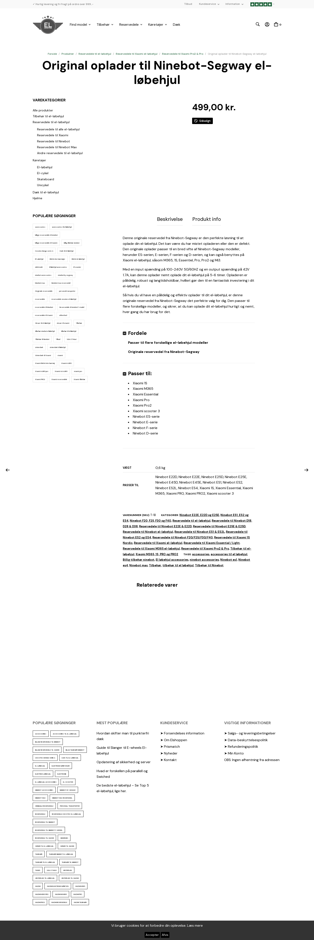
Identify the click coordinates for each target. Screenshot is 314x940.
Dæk (176, 24)
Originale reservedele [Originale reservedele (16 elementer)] (44, 291)
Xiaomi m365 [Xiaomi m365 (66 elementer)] (66, 363)
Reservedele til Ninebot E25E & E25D (219, 524)
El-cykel (42, 173)
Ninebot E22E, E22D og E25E (199, 513)
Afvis (165, 935)
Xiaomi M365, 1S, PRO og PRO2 (157, 552)
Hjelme (37, 198)
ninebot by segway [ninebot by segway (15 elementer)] (65, 275)
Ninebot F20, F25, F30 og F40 (150, 519)
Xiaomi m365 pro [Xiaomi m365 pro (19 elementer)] (41, 371)
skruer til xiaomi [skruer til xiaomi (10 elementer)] (63, 323)
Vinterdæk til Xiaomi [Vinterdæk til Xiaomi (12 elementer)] (43, 355)
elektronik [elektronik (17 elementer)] (39, 267)
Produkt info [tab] (206, 218)
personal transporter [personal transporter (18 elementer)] (67, 291)
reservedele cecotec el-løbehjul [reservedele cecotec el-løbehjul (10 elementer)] (63, 299)
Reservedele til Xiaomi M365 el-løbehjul (151, 547)
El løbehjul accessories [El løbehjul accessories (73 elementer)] (58, 267)
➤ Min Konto (234, 751)
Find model (78, 24)
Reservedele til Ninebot (53, 141)
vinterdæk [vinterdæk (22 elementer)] (39, 347)
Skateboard (45, 179)
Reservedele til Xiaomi (52, 135)
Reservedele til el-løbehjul (94, 54)
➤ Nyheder (168, 751)
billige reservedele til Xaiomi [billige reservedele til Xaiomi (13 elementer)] (46, 243)
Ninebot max (138, 564)
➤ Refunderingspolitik (241, 745)
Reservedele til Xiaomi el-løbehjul (136, 54)
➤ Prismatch (170, 745)
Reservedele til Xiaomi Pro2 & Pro (182, 54)
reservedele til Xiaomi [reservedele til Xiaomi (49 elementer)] (44, 315)
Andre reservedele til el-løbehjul (60, 153)
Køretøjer (155, 24)
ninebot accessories (204, 558)
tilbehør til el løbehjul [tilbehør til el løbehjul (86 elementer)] (68, 331)
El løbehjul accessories (172, 558)
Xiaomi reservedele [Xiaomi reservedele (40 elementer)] (59, 379)
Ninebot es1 (228, 558)
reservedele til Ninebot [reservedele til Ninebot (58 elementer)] (44, 307)
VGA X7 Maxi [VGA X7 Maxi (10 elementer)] (72, 339)
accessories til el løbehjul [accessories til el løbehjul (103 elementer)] (62, 227)
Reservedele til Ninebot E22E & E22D (165, 524)
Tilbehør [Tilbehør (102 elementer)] (79, 323)
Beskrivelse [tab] (170, 218)
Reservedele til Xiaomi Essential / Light (212, 541)
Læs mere (195, 925)
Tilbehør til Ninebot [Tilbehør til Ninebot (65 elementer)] (42, 339)
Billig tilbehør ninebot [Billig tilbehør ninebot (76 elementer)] (71, 243)
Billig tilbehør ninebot (138, 558)
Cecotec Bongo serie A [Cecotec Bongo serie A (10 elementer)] (44, 251)
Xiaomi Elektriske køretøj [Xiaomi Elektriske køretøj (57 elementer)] (45, 363)
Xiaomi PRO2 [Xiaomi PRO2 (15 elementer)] (40, 379)
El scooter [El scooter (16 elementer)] (77, 267)
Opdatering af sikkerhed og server (124, 760)
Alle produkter (43, 110)
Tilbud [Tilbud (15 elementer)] (58, 339)
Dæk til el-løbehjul (46, 192)
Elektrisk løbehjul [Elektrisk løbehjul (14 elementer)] (78, 259)
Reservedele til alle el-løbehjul (58, 129)
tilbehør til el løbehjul (178, 564)
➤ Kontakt (168, 758)
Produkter (67, 54)
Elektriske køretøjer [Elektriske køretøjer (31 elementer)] (57, 259)
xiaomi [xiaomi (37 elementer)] (60, 355)
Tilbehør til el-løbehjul (48, 116)
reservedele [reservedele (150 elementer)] (40, 299)
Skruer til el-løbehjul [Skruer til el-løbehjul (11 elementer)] (42, 323)
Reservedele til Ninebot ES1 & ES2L (199, 530)
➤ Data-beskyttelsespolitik (246, 738)
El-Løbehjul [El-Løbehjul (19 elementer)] (39, 259)
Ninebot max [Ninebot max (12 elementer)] (40, 283)
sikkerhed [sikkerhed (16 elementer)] (63, 315)
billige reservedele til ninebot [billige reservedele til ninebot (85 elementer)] (46, 235)
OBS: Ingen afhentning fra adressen (252, 758)
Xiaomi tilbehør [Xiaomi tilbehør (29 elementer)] (79, 379)
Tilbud (188, 4)
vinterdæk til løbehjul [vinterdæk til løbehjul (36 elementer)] (57, 347)
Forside (52, 54)
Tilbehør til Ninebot (209, 564)
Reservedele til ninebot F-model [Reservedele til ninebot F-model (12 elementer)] (72, 307)
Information (232, 4)
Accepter (152, 935)
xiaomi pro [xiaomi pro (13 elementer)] (78, 371)
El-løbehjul (44, 167)
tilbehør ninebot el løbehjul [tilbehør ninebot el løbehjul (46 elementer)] (45, 331)
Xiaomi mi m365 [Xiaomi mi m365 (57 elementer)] (61, 371)
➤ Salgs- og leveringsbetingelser (250, 731)
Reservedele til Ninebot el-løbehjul (148, 530)
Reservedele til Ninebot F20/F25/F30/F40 (182, 536)
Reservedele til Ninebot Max (57, 147)
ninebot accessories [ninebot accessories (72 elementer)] (43, 275)
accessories (200, 552)
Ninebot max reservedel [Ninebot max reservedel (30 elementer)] (60, 283)
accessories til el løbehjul (229, 552)
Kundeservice (207, 4)
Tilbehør (103, 24)
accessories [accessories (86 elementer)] (40, 227)
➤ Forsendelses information (182, 731)
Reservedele (129, 24)
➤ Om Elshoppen (173, 738)
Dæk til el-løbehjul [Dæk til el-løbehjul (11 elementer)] (66, 251)
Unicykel (43, 185)
